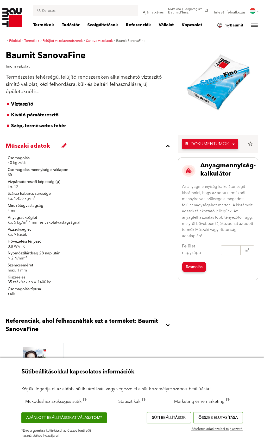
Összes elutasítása (218, 417)
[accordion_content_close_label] (90, 146)
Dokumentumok (207, 144)
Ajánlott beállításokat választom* (64, 417)
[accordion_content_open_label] (90, 325)
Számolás (194, 267)
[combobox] (85, 10)
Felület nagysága (191, 249)
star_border (250, 144)
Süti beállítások (169, 417)
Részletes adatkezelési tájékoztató (217, 429)
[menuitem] (153, 10)
